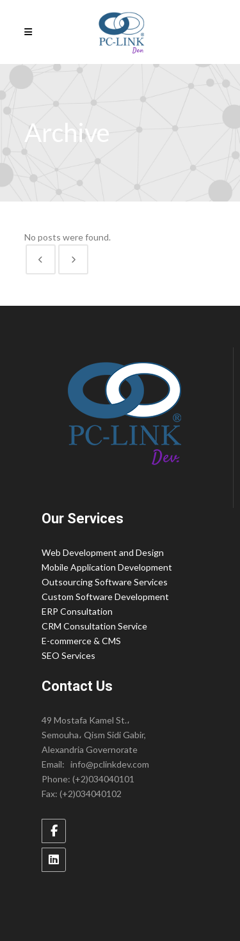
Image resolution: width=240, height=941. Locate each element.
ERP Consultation (77, 611)
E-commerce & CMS (81, 640)
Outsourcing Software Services (105, 581)
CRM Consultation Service (94, 626)
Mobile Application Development (107, 567)
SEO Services (68, 655)
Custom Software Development (105, 596)
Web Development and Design (103, 552)
